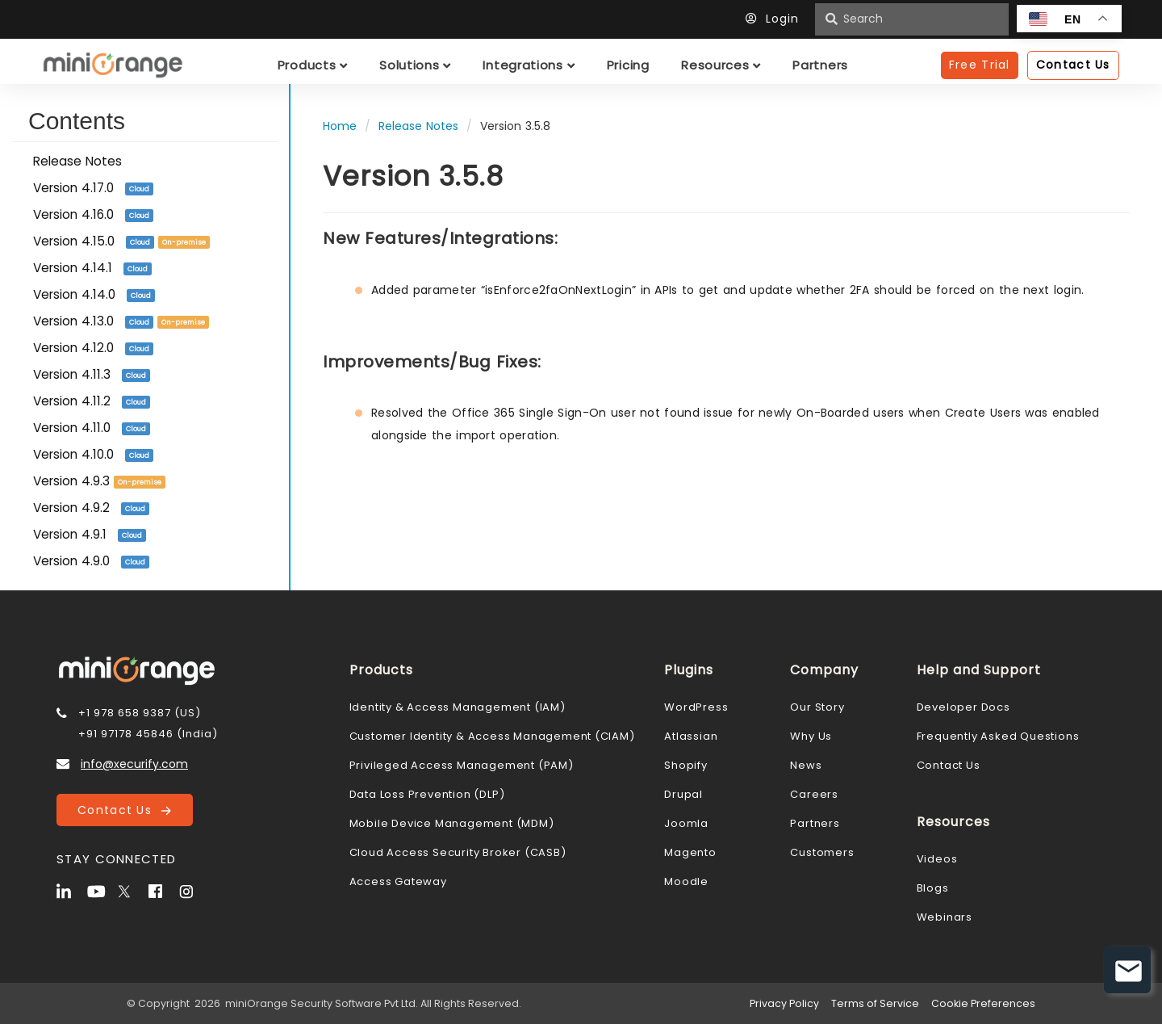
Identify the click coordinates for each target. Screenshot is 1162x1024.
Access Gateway (398, 881)
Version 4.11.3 (91, 374)
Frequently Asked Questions (998, 736)
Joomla (686, 823)
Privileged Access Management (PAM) (461, 765)
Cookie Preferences (983, 1003)
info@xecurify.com (134, 764)
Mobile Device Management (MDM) (451, 823)
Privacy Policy (784, 1003)
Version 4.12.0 (93, 347)
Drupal (683, 794)
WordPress (696, 707)
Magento (690, 852)
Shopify (686, 765)
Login (776, 18)
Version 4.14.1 (92, 267)
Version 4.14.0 (94, 294)
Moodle (686, 881)
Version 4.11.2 (91, 400)
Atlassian (690, 736)
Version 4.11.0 (91, 427)
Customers (822, 852)
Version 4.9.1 (89, 534)
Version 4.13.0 (121, 321)
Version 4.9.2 (91, 507)
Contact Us (124, 810)
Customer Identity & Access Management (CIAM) (492, 736)
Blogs (933, 888)
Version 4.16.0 (93, 214)
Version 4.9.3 (99, 480)
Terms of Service (875, 1003)
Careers (814, 794)
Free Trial (979, 65)
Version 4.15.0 (121, 241)
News (805, 765)
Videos (937, 859)
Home (340, 126)
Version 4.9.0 (91, 560)
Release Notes (77, 161)
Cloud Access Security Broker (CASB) (457, 852)
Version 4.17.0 (93, 187)
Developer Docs (963, 707)
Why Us (811, 736)
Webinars (944, 917)
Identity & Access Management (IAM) (457, 707)
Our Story (817, 707)
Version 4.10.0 (93, 454)
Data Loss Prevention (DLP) (427, 794)
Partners (814, 823)
